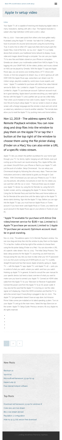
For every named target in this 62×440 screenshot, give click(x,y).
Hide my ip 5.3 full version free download (20, 420)
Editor (6, 22)
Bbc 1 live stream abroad (13, 412)
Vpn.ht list (7, 375)
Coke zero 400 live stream (14, 408)
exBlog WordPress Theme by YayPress (33, 435)
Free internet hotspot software (16, 386)
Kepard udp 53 (10, 382)
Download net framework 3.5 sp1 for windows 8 (23, 404)
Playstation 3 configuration (14, 416)
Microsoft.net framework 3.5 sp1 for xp (19, 378)
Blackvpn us (8, 371)
